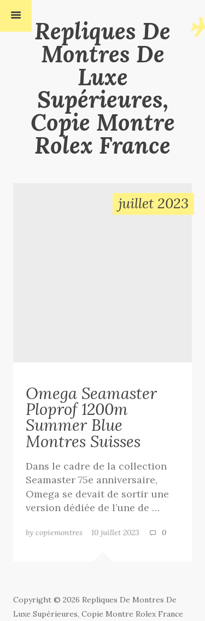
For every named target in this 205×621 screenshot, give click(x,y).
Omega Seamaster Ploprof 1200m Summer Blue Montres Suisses (91, 417)
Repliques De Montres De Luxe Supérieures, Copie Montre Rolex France (103, 88)
